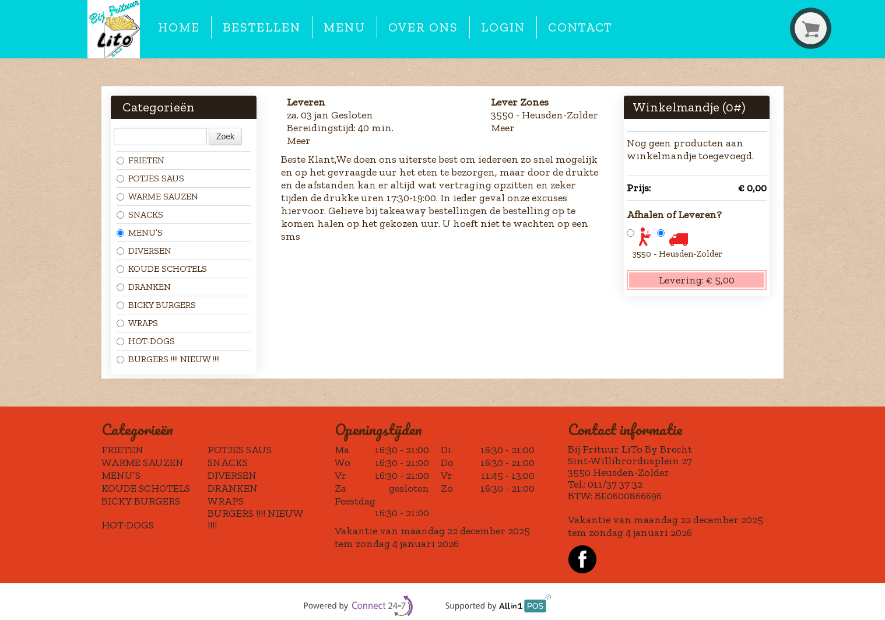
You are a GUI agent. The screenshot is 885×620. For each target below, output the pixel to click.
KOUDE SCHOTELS (162, 268)
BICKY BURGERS (156, 304)
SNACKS (140, 214)
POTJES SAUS (150, 178)
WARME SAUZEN (157, 196)
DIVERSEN (144, 250)
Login (503, 27)
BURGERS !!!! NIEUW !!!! (168, 359)
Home (179, 27)
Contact (580, 27)
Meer (299, 140)
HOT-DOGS (146, 340)
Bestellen (261, 27)
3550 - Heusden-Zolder (677, 253)
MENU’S (140, 232)
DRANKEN (144, 286)
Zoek (225, 136)
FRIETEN (140, 160)
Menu (345, 27)
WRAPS (137, 322)
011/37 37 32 (615, 484)
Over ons (423, 27)
